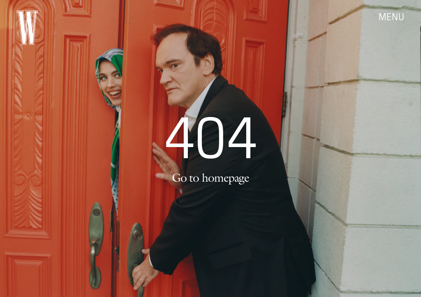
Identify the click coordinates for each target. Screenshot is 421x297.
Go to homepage (210, 177)
